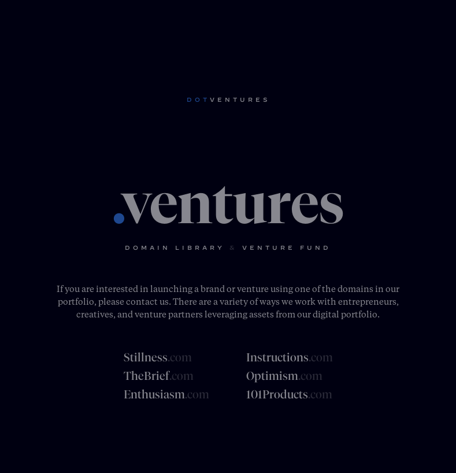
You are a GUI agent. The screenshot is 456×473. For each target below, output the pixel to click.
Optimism (284, 376)
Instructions (289, 357)
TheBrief (159, 376)
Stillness (158, 357)
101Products (289, 394)
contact (142, 301)
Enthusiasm (166, 394)
